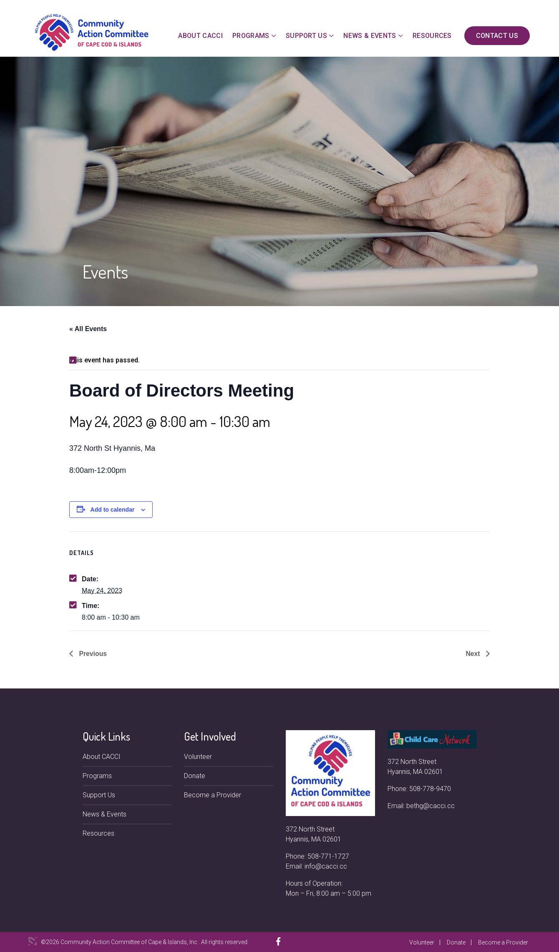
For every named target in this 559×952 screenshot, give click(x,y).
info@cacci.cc (326, 866)
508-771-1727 (328, 856)
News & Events (369, 36)
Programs (250, 36)
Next (474, 653)
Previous (92, 653)
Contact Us (497, 36)
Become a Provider (212, 795)
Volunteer (198, 757)
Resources (432, 36)
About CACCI (200, 36)
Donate (194, 776)
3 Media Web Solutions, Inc (32, 941)
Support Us (306, 36)
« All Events (88, 328)
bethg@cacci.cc (430, 806)
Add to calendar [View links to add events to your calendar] (113, 509)
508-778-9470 (430, 789)
